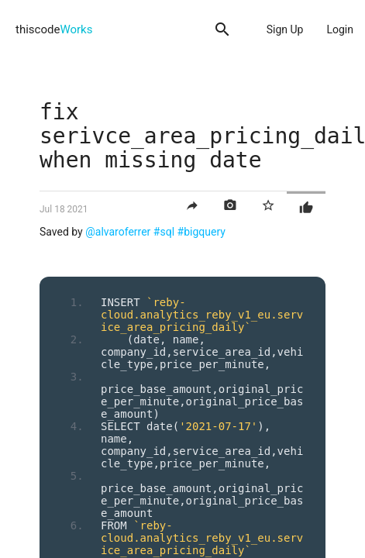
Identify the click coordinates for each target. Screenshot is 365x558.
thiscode (53, 29)
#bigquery (201, 232)
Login (339, 29)
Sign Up (285, 29)
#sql (163, 232)
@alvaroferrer (117, 232)
